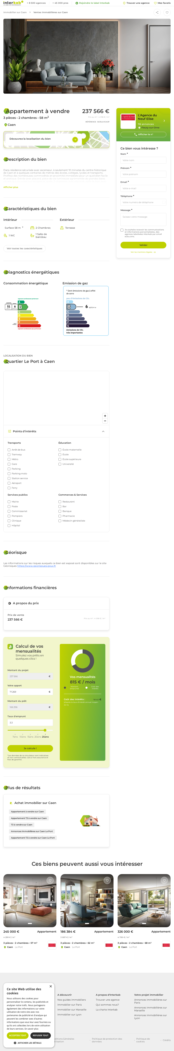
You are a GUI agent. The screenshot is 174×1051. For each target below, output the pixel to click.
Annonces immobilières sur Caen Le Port (32, 831)
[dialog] (28, 1015)
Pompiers (17, 516)
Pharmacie (69, 516)
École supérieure (72, 459)
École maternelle (72, 449)
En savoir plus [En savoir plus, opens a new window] (31, 1028)
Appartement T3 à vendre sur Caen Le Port (33, 837)
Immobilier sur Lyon (69, 1014)
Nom (123, 154)
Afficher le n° (143, 134)
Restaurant (69, 501)
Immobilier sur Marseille (71, 1009)
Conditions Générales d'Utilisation (62, 1040)
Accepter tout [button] (17, 1035)
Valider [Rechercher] (143, 245)
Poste (15, 506)
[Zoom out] (105, 420)
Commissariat (19, 511)
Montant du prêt (17, 701)
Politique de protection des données (107, 1040)
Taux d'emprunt (16, 716)
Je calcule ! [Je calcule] (30, 748)
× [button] (50, 986)
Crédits (167, 1040)
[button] (29, 1042)
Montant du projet (18, 670)
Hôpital (16, 525)
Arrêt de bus (18, 449)
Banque (67, 511)
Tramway (17, 454)
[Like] (50, 880)
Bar (64, 506)
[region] (56, 398)
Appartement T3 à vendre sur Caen (29, 818)
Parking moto (19, 473)
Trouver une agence (107, 999)
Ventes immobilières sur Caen (50, 12)
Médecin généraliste (74, 520)
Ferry (14, 488)
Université (68, 464)
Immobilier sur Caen (15, 12)
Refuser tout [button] (40, 1035)
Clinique (16, 520)
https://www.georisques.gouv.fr (36, 566)
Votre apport (14, 685)
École (66, 454)
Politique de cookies (143, 1040)
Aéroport (16, 483)
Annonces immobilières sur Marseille (150, 1009)
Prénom (124, 168)
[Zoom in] (105, 415)
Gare (14, 464)
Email (123, 182)
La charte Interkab (106, 1009)
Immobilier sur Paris (69, 1004)
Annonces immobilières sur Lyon (150, 1017)
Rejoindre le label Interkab (92, 3)
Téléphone (126, 196)
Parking (16, 469)
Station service (20, 478)
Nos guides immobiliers (71, 999)
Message (125, 210)
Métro (15, 459)
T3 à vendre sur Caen (21, 824)
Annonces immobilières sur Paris (150, 1001)
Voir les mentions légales (143, 252)
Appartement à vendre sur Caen (27, 811)
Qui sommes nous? (107, 1004)
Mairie (15, 501)
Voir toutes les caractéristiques (24, 248)
